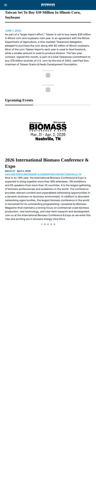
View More (59, 219)
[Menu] (5, 5)
